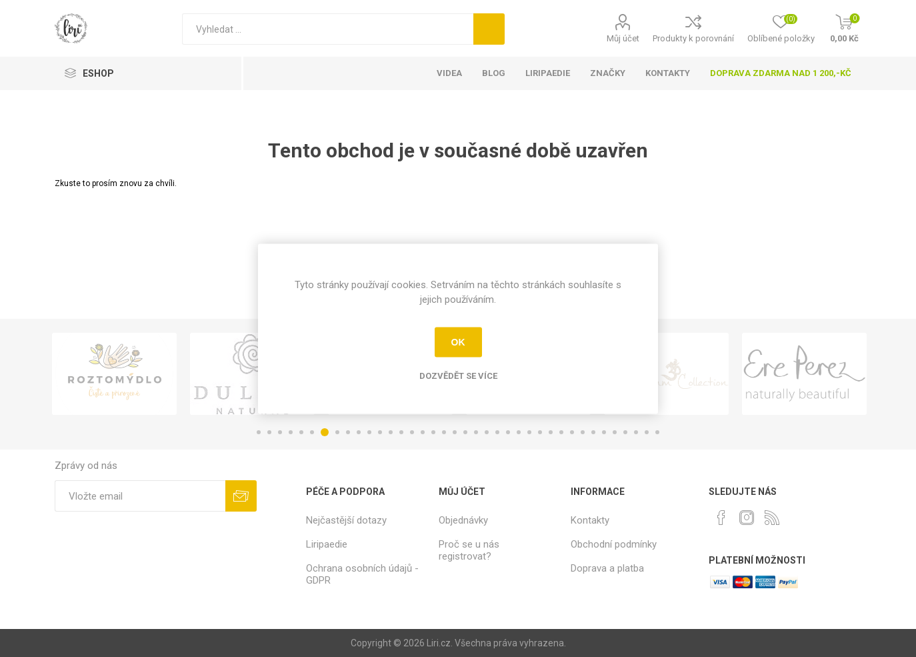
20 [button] (465, 432)
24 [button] (508, 432)
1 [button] (259, 432)
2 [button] (269, 432)
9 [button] (348, 432)
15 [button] (412, 432)
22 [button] (487, 432)
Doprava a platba (607, 568)
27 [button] (540, 432)
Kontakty (590, 520)
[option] (114, 374)
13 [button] (391, 432)
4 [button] (291, 432)
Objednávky (463, 520)
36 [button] (636, 432)
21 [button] (476, 432)
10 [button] (359, 432)
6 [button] (312, 432)
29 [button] (561, 432)
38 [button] (657, 432)
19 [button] (455, 432)
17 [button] (433, 432)
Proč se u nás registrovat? (469, 550)
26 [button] (529, 432)
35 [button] (625, 432)
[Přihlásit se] (140, 496)
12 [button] (380, 432)
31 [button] (583, 432)
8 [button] (337, 432)
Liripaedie (326, 544)
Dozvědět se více (458, 375)
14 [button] (401, 432)
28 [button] (551, 432)
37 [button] (647, 432)
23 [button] (497, 432)
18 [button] (444, 432)
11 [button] (369, 432)
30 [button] (572, 432)
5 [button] (301, 432)
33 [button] (604, 432)
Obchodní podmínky (614, 544)
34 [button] (615, 432)
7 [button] (325, 432)
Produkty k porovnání (693, 38)
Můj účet (623, 38)
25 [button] (519, 432)
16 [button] (423, 432)
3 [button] (280, 432)
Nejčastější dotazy (346, 520)
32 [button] (593, 432)
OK (458, 342)
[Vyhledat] (327, 29)
